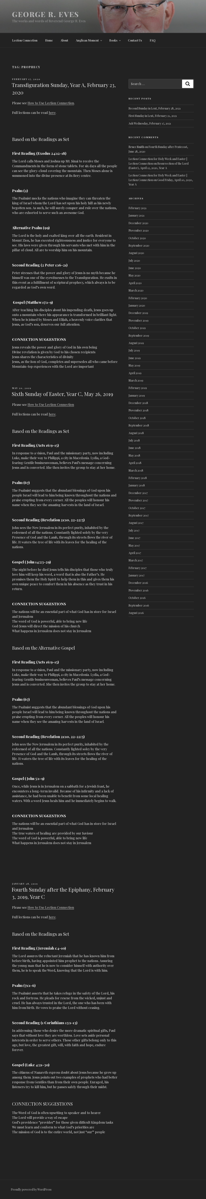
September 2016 (139, 605)
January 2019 (137, 395)
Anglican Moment (89, 40)
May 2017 (134, 545)
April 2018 (135, 463)
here (52, 112)
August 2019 (136, 343)
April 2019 (135, 373)
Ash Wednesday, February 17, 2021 (150, 123)
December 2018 (138, 403)
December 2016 (138, 583)
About (64, 40)
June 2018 (135, 448)
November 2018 (138, 410)
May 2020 (134, 275)
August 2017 (136, 523)
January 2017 (136, 575)
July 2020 (134, 260)
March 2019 (136, 380)
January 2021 (136, 215)
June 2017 (134, 538)
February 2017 (137, 568)
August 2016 (136, 613)
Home (49, 40)
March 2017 (136, 560)
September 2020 (139, 245)
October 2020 (137, 238)
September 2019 (139, 335)
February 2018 (138, 478)
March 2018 (136, 470)
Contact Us (135, 40)
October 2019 (137, 328)
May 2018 (134, 455)
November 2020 (139, 230)
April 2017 (135, 553)
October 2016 (137, 598)
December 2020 (138, 223)
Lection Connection (24, 40)
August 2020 (136, 253)
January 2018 (137, 485)
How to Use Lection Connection (51, 103)
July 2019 (134, 350)
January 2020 (137, 305)
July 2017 (134, 530)
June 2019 (135, 358)
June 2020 (135, 268)
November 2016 (138, 590)
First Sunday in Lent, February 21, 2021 (153, 116)
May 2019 (134, 365)
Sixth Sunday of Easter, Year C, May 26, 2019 (62, 393)
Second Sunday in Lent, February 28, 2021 (155, 108)
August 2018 (136, 433)
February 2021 (137, 208)
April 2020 (135, 283)
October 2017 (137, 508)
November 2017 (138, 500)
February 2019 (138, 388)
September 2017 (139, 515)
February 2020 (138, 298)
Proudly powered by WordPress (31, 1189)
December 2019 (138, 313)
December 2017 (138, 493)
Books (115, 40)
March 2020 (136, 290)
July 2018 (134, 440)
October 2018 (137, 418)
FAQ (153, 40)
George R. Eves (45, 14)
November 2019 (138, 320)
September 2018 (139, 425)
